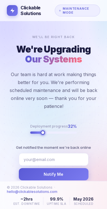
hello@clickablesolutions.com (32, 194)
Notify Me (53, 174)
